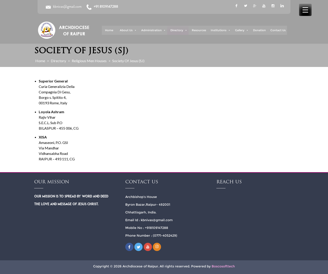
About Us (128, 30)
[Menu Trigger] (305, 9)
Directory (178, 30)
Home (109, 30)
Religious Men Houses (89, 61)
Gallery (242, 30)
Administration (153, 30)
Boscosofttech (223, 266)
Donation (259, 30)
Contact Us (278, 30)
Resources (199, 30)
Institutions (221, 30)
